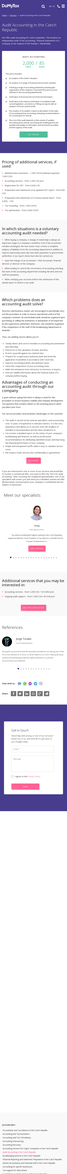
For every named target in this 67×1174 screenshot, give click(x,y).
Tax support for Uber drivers (15, 1170)
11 (36, 557)
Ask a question (37, 548)
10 (33, 557)
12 (38, 557)
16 (49, 557)
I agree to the (25, 776)
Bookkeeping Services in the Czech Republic (21, 1155)
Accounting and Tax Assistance (16, 1134)
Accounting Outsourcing (13, 1141)
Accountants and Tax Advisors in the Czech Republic (25, 1130)
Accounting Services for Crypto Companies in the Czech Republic (30, 1148)
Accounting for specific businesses (17, 1166)
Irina (37, 525)
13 (41, 557)
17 (51, 557)
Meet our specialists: (22, 495)
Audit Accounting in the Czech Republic (19, 1152)
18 (54, 557)
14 (43, 557)
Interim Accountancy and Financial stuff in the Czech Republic (29, 1163)
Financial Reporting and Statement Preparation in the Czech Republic (32, 1159)
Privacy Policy (34, 776)
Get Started (33, 134)
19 (56, 557)
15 (46, 557)
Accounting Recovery (12, 1145)
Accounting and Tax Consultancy (17, 1137)
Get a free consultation (33, 608)
